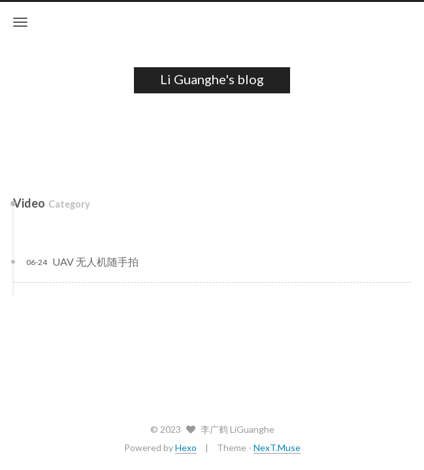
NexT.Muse (277, 447)
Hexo (186, 447)
